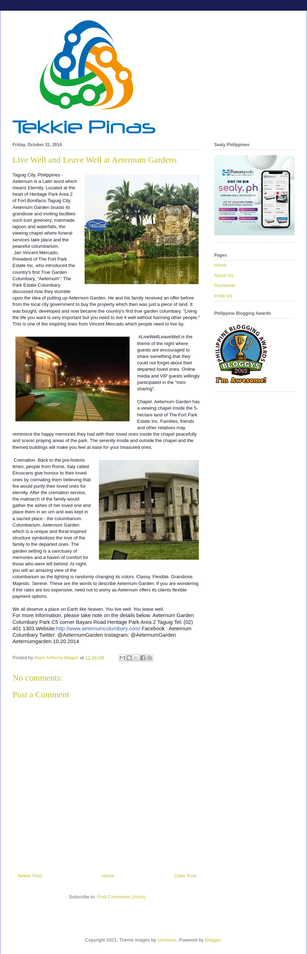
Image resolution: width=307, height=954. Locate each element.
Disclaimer (225, 285)
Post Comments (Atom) (121, 896)
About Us (223, 275)
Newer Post (30, 875)
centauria (166, 940)
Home (108, 875)
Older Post (185, 875)
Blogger (213, 940)
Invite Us (223, 295)
